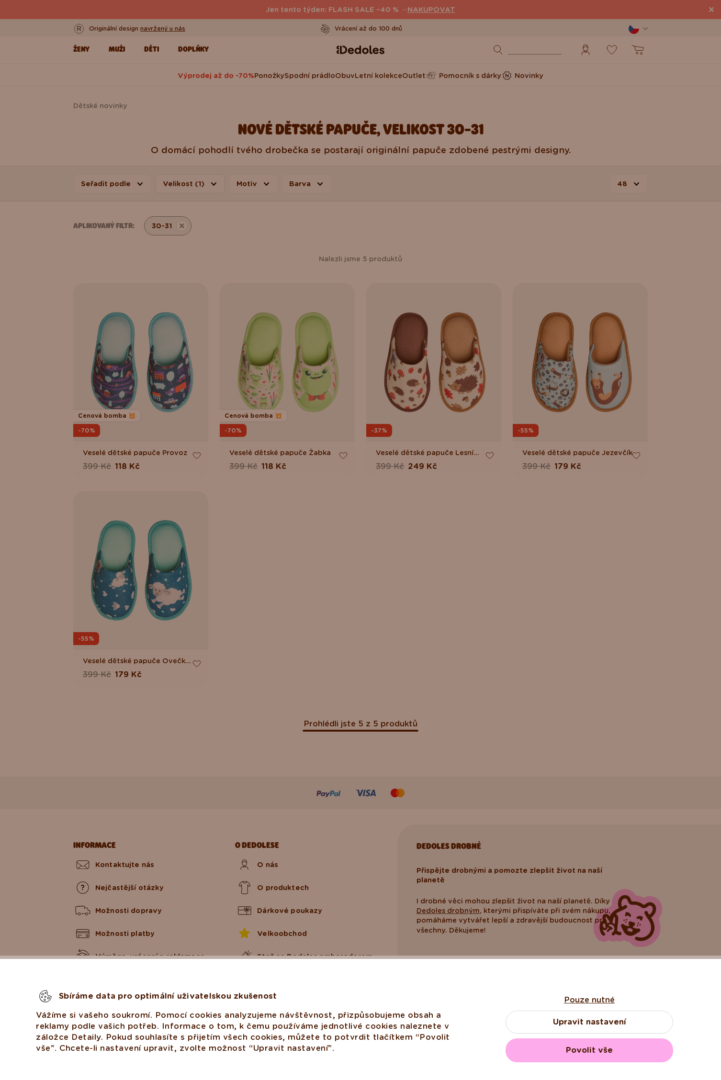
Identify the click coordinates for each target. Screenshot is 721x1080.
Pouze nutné (589, 999)
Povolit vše (589, 1050)
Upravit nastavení (589, 1021)
